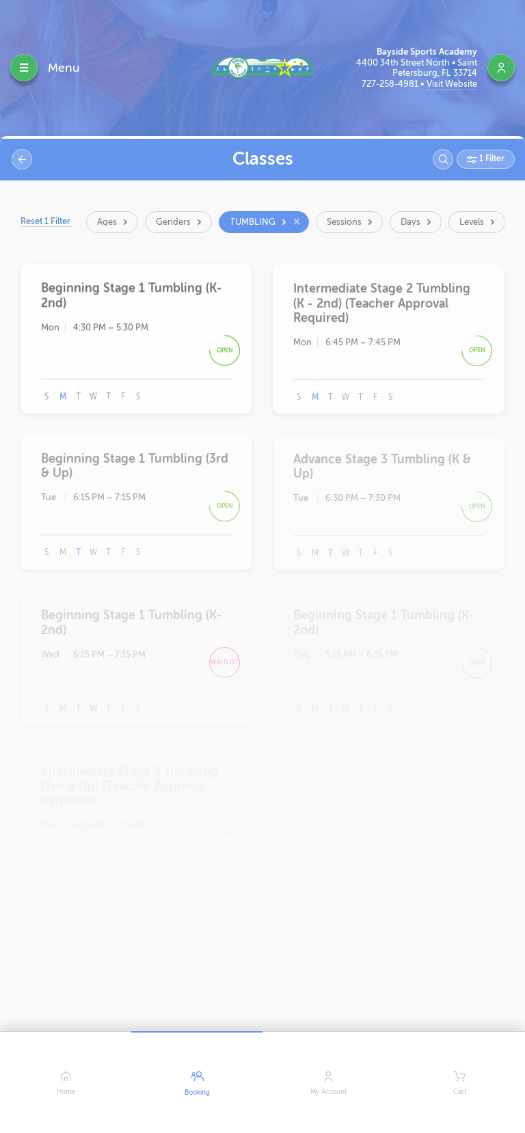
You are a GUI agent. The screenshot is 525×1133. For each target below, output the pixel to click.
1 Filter (490, 158)
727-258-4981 (391, 84)
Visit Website (452, 84)
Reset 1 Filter (55, 221)
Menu (64, 67)
